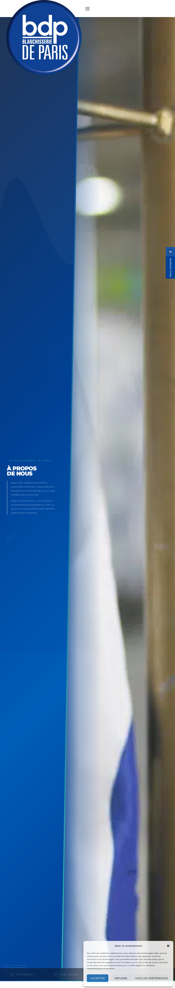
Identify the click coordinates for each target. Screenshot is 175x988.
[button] (168, 946)
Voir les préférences (151, 978)
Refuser (121, 978)
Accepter (97, 978)
